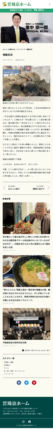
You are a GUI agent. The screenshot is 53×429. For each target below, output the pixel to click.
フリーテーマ (20, 50)
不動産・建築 (8, 363)
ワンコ (6, 369)
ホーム (5, 50)
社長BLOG (11, 50)
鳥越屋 (21, 130)
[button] (49, 4)
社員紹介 (7, 366)
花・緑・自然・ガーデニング (14, 372)
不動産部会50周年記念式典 (14, 343)
